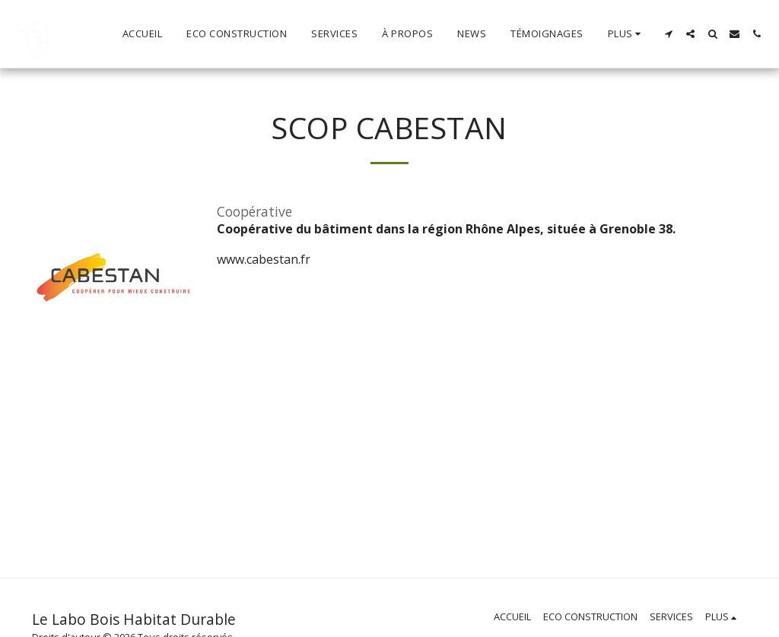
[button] (668, 34)
